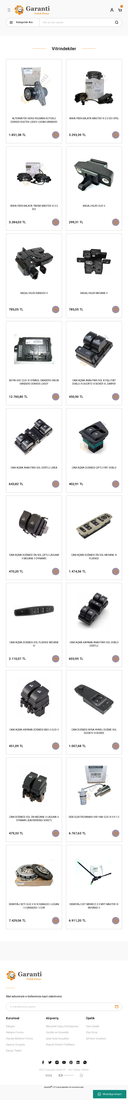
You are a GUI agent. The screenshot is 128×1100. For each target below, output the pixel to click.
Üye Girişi (92, 1042)
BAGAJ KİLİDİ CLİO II (94, 206)
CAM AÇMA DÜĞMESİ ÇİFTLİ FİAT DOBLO (94, 471)
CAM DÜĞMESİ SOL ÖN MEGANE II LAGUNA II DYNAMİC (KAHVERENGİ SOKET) (34, 826)
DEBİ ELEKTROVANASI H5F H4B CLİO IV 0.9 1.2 (94, 826)
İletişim (10, 1036)
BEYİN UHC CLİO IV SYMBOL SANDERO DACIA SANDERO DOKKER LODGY (34, 385)
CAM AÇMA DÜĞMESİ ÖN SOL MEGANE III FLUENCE (94, 561)
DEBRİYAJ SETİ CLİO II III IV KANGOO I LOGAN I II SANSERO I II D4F (34, 915)
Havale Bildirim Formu (19, 1049)
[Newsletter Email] (64, 1017)
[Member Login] (112, 10)
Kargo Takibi (14, 1061)
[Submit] (116, 1017)
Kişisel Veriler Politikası (60, 1055)
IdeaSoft (48, 1097)
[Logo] (33, 10)
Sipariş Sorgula (15, 1055)
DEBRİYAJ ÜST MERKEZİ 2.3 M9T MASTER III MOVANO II (94, 915)
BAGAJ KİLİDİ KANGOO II (34, 294)
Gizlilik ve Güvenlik (57, 1042)
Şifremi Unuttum (96, 1049)
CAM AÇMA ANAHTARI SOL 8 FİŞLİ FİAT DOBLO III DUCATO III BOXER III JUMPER (94, 385)
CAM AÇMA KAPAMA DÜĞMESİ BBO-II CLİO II (34, 736)
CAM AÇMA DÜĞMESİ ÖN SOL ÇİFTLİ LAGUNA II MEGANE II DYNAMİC (34, 561)
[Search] (80, 22)
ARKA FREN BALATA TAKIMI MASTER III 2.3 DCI (34, 208)
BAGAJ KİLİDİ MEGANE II (94, 294)
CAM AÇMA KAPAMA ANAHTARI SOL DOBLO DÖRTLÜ (94, 650)
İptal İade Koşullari (57, 1049)
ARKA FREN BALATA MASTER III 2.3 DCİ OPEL (94, 118)
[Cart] (120, 10)
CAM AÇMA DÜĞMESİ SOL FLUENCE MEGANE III (34, 650)
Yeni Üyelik (92, 1036)
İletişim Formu (15, 1042)
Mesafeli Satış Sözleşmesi (62, 1036)
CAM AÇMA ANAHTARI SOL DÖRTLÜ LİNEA (34, 471)
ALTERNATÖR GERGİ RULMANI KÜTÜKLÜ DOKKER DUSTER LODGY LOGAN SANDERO (34, 120)
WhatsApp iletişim (110, 1094)
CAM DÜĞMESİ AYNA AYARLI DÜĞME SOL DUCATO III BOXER (94, 738)
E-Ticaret (57, 1097)
